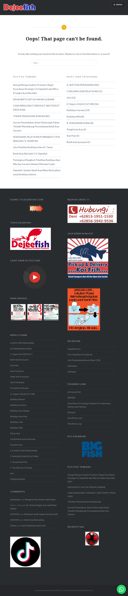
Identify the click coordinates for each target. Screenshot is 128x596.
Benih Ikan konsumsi (77, 142)
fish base (71, 412)
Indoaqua (72, 371)
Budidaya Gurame (76, 110)
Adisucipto (72, 366)
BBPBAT (72, 397)
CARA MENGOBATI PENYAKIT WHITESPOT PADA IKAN (36, 107)
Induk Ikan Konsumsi (19, 376)
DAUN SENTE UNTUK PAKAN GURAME (33, 99)
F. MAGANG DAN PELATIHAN (82, 91)
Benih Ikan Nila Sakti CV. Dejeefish (30, 153)
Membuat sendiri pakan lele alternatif (41, 514)
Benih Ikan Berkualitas (34, 520)
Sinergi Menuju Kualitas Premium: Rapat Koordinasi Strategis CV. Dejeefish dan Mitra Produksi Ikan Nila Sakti (35, 88)
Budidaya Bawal (17, 399)
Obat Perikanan (17, 382)
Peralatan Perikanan (19, 388)
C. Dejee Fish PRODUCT (21, 354)
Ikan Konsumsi (17, 371)
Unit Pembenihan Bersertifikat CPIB (84, 360)
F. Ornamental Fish (18, 462)
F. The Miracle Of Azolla (21, 467)
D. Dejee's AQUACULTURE (80, 104)
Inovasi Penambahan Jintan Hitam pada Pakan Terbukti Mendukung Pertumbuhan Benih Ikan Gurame (36, 126)
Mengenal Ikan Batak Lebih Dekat (40, 499)
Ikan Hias (71, 135)
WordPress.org (75, 423)
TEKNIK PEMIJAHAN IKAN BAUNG (31, 116)
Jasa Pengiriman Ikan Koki (34, 525)
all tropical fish (74, 392)
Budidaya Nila (74, 116)
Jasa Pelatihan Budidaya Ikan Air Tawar (33, 147)
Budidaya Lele (16, 422)
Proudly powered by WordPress (48, 590)
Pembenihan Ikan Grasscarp (22, 439)
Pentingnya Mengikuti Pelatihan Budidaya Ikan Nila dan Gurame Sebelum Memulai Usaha (36, 162)
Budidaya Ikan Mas (18, 416)
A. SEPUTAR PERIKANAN (80, 84)
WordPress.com (75, 418)
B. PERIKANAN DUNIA (78, 123)
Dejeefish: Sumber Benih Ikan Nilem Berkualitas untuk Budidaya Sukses (36, 172)
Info (69, 97)
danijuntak (15, 499)
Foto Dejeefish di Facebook (80, 354)
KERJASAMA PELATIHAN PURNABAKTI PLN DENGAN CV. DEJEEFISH (36, 138)
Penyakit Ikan (16, 445)
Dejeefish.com (74, 349)
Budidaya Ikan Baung (19, 410)
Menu (119, 5)
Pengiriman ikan (75, 129)
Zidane (13, 525)
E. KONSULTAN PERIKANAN (23, 450)
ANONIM (14, 514)
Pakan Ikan (15, 433)
